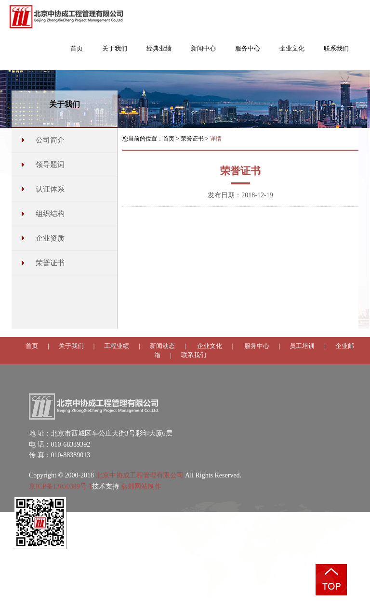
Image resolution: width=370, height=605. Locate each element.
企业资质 (50, 238)
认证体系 (50, 189)
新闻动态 (162, 345)
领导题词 (50, 164)
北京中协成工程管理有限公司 (140, 475)
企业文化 (209, 345)
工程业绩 (116, 345)
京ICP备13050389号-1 (60, 486)
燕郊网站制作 (141, 486)
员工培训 (302, 345)
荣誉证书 (50, 263)
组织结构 (50, 214)
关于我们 (71, 345)
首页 (168, 138)
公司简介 (50, 140)
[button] (114, 53)
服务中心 (256, 345)
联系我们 (193, 355)
